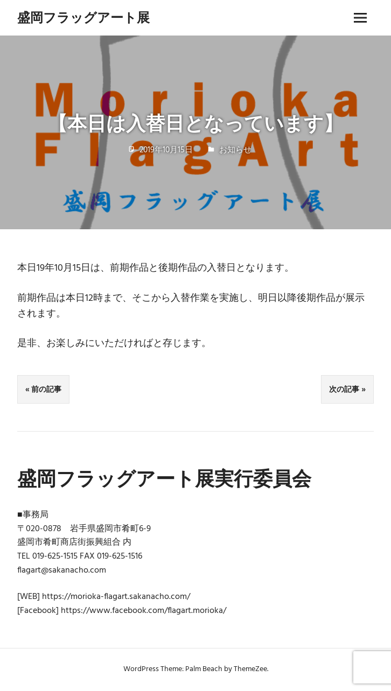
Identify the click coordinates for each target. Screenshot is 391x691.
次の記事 (344, 389)
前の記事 (46, 389)
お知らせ (235, 150)
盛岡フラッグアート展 (83, 17)
